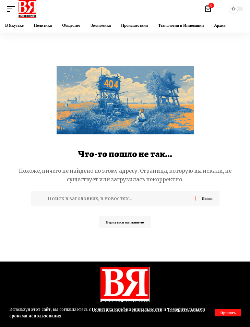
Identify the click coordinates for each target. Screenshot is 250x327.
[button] (228, 312)
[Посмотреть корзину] (208, 8)
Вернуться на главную (125, 222)
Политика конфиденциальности (127, 309)
